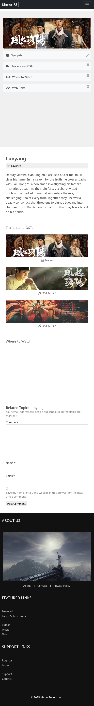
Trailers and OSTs (19, 66)
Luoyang (16, 158)
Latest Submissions (14, 616)
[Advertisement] (47, 120)
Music (5, 629)
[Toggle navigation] (87, 4)
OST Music (47, 293)
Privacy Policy (62, 586)
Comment (12, 422)
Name (9, 463)
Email (9, 476)
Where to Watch (19, 77)
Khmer (10, 4)
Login (5, 665)
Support (7, 674)
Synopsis (14, 55)
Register (7, 660)
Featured (7, 611)
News (5, 634)
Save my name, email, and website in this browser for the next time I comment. (44, 494)
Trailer (47, 260)
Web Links (15, 88)
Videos (6, 625)
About (27, 586)
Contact (42, 586)
